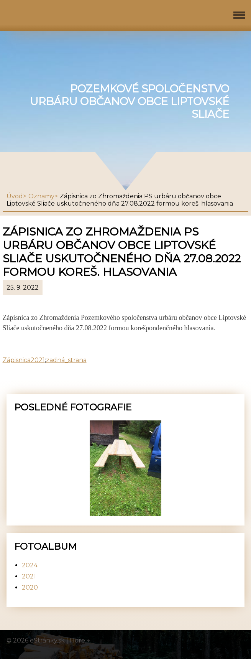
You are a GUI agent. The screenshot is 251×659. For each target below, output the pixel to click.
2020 (30, 587)
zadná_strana (66, 360)
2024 (30, 565)
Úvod (15, 196)
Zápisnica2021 (24, 360)
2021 (29, 576)
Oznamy (41, 196)
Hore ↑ (80, 640)
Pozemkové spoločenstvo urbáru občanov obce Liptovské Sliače (129, 101)
